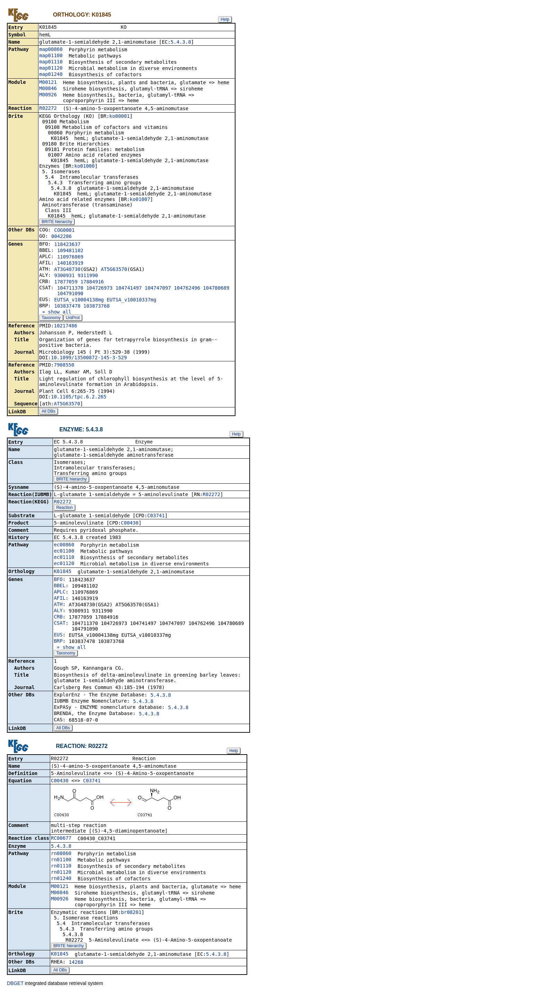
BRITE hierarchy (57, 222)
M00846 (48, 89)
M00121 (48, 83)
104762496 (187, 288)
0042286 (61, 237)
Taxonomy (51, 318)
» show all (55, 312)
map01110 (50, 62)
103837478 (67, 306)
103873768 (96, 306)
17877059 (65, 282)
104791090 (70, 294)
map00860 (50, 50)
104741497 (128, 288)
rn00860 (61, 855)
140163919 (70, 263)
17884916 (92, 282)
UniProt (73, 318)
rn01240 (61, 880)
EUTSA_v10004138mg (79, 300)
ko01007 (140, 200)
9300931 (64, 276)
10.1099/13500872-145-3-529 (89, 358)
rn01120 (61, 874)
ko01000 (84, 166)
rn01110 (61, 868)
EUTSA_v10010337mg (131, 300)
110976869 (70, 257)
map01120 (50, 68)
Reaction (64, 509)
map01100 (50, 56)
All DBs (48, 412)
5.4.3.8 (181, 42)
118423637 (67, 245)
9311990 (88, 276)
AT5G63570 (114, 270)
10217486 (65, 326)
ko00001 (119, 117)
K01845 (62, 572)
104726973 (99, 288)
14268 (76, 964)
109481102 (70, 251)
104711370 (70, 288)
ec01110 (64, 558)
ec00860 (64, 546)
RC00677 (61, 840)
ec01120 (64, 564)
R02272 (48, 109)
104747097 (158, 288)
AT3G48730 (67, 270)
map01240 (50, 75)
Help (225, 19)
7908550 (64, 365)
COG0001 (64, 231)
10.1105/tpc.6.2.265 (78, 397)
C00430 (130, 524)
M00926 (48, 95)
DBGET (15, 985)
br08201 (131, 914)
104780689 (216, 288)
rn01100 (61, 861)
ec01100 (64, 552)
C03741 (156, 517)
